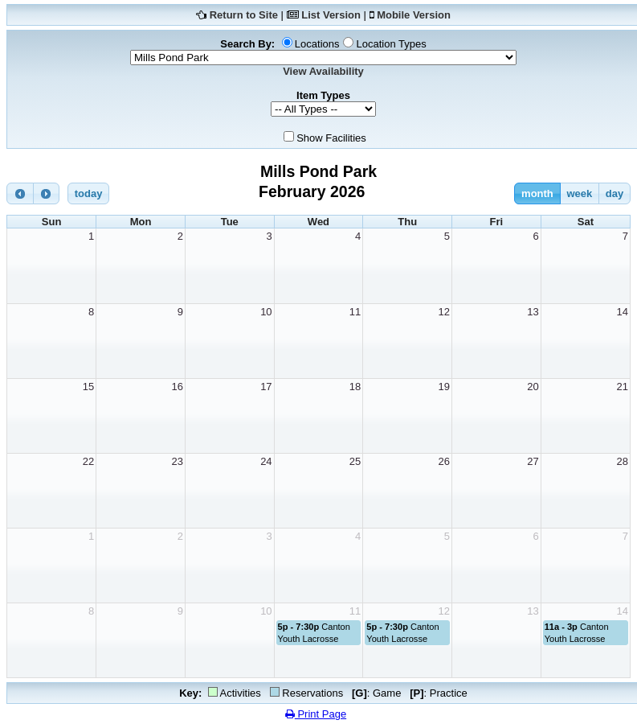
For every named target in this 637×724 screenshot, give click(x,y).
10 (266, 312)
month (537, 193)
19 (444, 387)
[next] (46, 193)
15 (88, 387)
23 (176, 461)
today (89, 193)
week (579, 193)
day (614, 193)
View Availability (323, 71)
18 (355, 387)
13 (532, 312)
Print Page (315, 714)
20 (532, 387)
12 (444, 312)
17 (266, 387)
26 (444, 461)
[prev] (20, 193)
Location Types (391, 44)
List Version (331, 15)
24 (266, 461)
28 (622, 461)
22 (88, 461)
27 (532, 461)
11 (355, 312)
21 (622, 387)
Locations (317, 44)
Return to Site (244, 15)
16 (176, 387)
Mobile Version (414, 15)
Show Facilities (331, 138)
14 (622, 312)
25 (355, 461)
